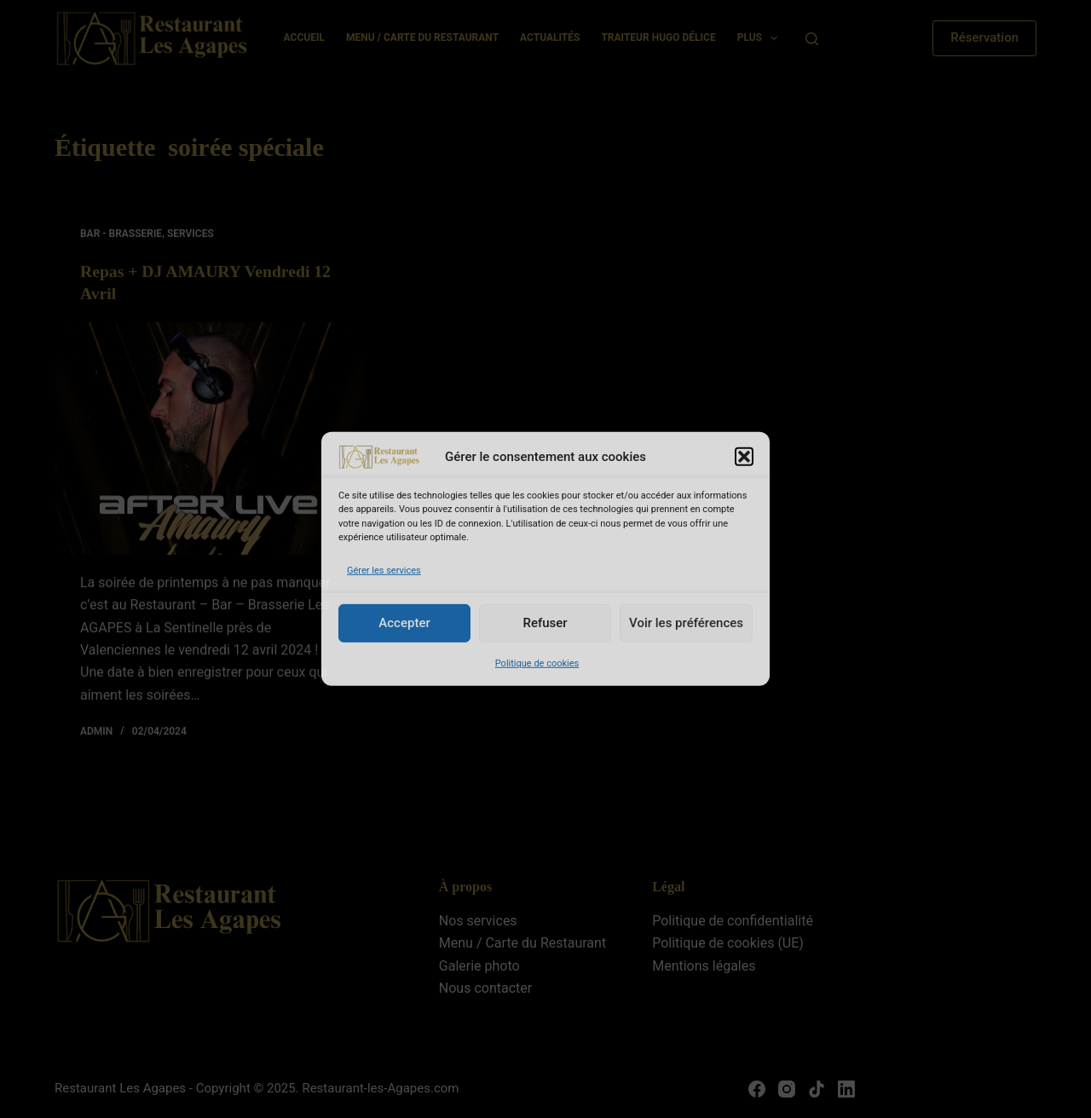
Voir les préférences (686, 623)
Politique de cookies (537, 663)
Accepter (404, 623)
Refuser (544, 623)
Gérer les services (384, 569)
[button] (744, 456)
